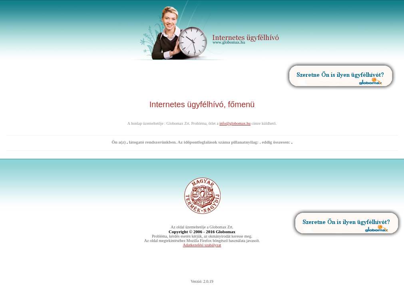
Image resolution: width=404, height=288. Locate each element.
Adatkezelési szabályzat (202, 245)
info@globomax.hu (235, 123)
